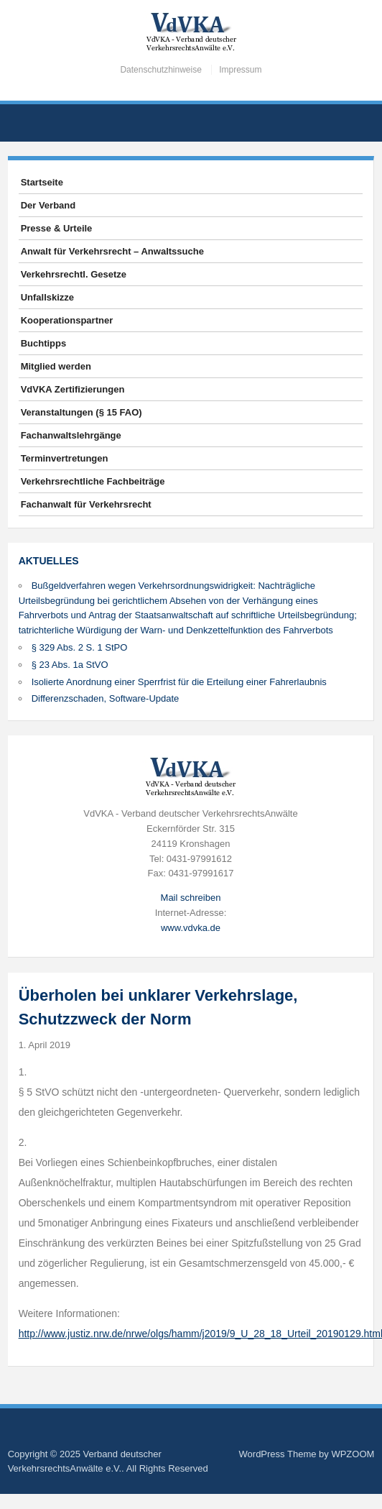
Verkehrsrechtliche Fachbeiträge (93, 481)
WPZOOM (352, 1454)
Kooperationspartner (67, 320)
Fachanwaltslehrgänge (71, 435)
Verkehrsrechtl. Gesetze (73, 274)
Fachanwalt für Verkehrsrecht (86, 504)
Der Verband (48, 205)
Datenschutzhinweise (160, 70)
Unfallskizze (47, 297)
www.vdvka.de (190, 927)
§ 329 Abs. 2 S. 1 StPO (80, 647)
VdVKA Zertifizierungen (73, 389)
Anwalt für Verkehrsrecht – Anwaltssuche (112, 251)
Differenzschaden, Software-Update (106, 698)
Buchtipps (44, 343)
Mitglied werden (56, 366)
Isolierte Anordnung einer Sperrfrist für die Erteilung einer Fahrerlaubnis (179, 681)
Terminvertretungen (64, 458)
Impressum (240, 70)
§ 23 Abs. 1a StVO (70, 664)
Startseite (42, 182)
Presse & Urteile (57, 228)
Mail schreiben (191, 897)
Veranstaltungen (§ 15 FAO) (81, 412)
